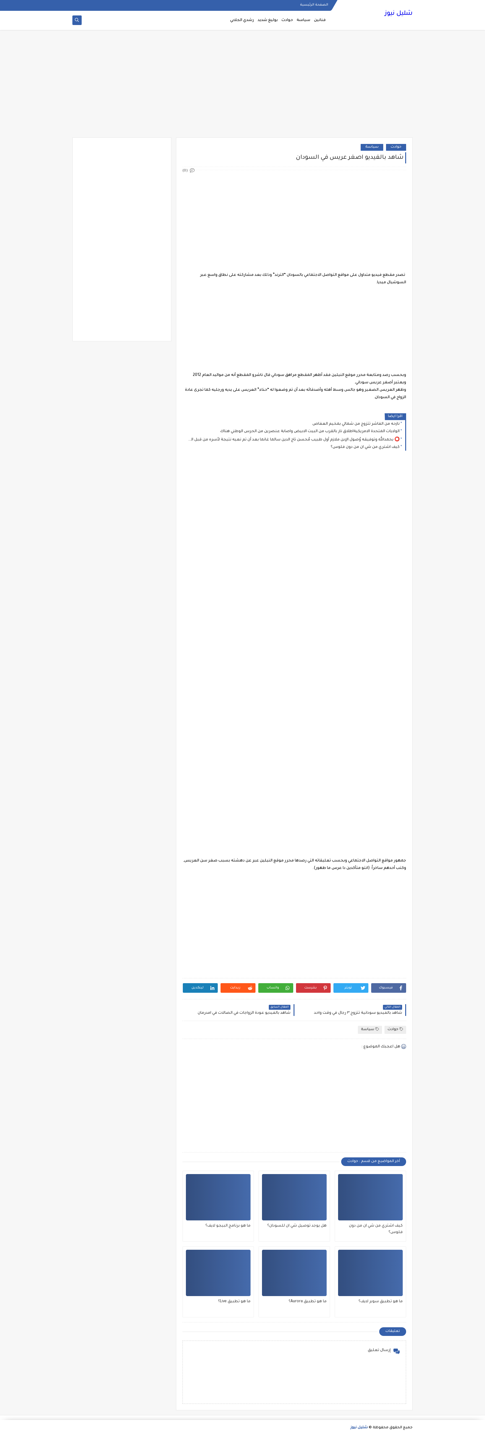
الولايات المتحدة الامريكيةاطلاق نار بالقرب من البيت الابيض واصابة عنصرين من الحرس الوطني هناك (310, 431)
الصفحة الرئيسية (314, 5)
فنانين (320, 20)
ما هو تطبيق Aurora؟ (308, 1301)
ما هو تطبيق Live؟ (234, 1301)
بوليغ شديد (268, 20)
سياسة (303, 20)
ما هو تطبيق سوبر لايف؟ (380, 1301)
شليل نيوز (399, 14)
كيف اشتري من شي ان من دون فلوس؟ (365, 447)
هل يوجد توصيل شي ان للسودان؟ (297, 1226)
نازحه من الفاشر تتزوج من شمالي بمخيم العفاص (356, 424)
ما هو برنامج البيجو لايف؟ (228, 1226)
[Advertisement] (242, 89)
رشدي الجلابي (242, 20)
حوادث (287, 20)
